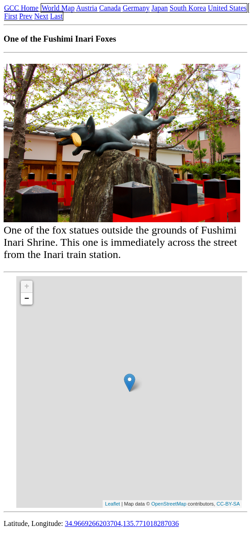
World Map (58, 8)
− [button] (26, 298)
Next (41, 16)
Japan (160, 8)
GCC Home (21, 8)
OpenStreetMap (168, 503)
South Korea (188, 8)
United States (227, 8)
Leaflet (112, 503)
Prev (25, 16)
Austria (86, 8)
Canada (110, 8)
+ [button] (26, 286)
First (10, 16)
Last (56, 16)
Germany (136, 8)
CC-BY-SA (228, 503)
